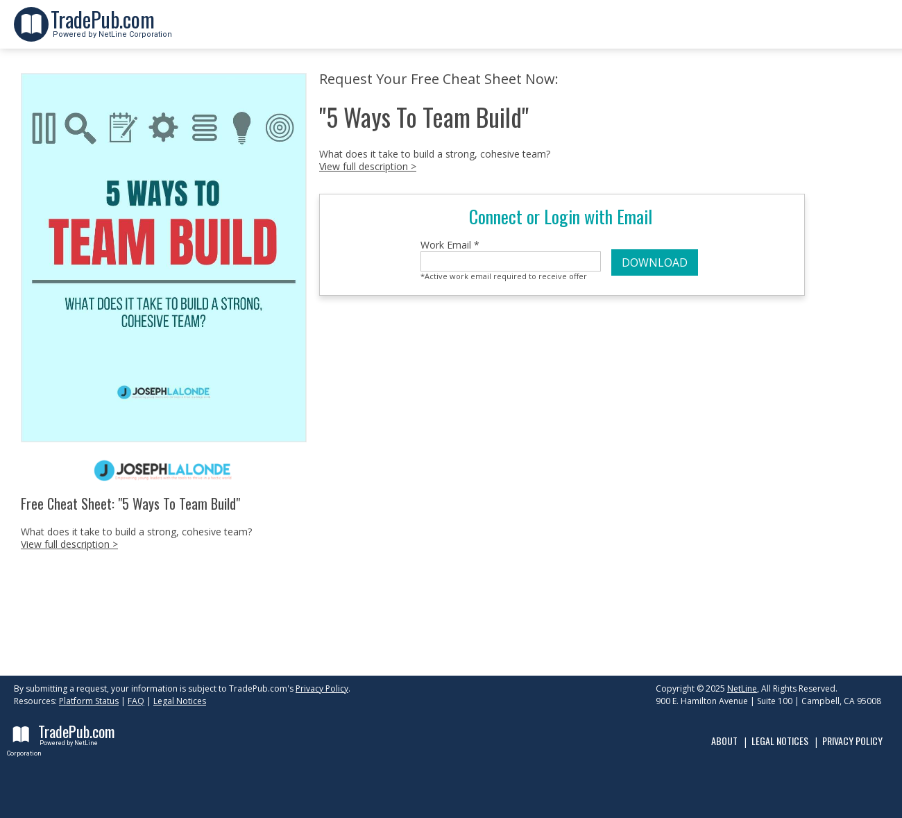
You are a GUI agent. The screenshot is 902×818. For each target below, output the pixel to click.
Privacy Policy (322, 688)
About (724, 740)
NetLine (742, 688)
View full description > (69, 544)
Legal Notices (179, 701)
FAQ (136, 701)
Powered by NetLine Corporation (111, 30)
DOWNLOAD (655, 262)
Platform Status (89, 701)
